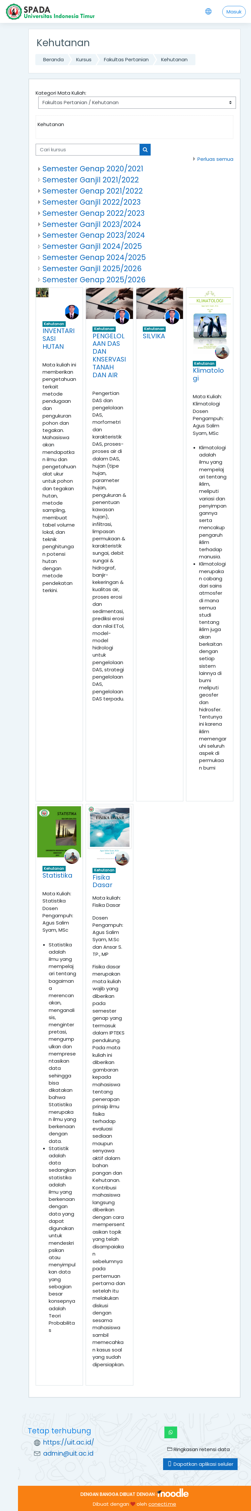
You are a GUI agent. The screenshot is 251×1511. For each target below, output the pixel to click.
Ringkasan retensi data (198, 1449)
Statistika (57, 875)
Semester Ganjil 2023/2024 (91, 224)
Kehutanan (174, 59)
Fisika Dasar (102, 881)
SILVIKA (154, 336)
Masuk (234, 11)
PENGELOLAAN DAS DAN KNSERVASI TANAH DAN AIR (109, 355)
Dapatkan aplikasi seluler (200, 1464)
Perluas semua (215, 159)
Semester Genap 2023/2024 (93, 235)
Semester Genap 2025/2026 (93, 279)
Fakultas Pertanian (126, 59)
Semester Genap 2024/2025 (94, 257)
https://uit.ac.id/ (68, 1442)
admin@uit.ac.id (68, 1453)
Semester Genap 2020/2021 (92, 168)
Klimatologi (208, 374)
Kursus (84, 59)
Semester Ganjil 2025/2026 (92, 268)
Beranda (53, 59)
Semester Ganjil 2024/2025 (92, 246)
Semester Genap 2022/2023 (93, 213)
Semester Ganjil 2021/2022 (90, 180)
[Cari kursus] (88, 150)
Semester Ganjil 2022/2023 (91, 202)
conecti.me (162, 1504)
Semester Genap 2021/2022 (92, 191)
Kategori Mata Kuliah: (61, 92)
